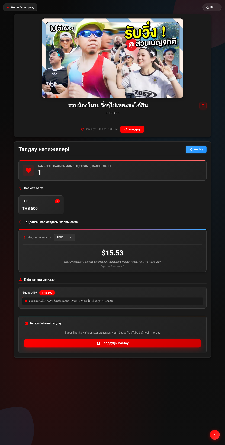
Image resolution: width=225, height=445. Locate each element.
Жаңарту (132, 129)
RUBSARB (112, 113)
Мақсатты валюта (37, 237)
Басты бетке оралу (20, 7)
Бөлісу (196, 149)
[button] (211, 7)
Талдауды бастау (112, 343)
